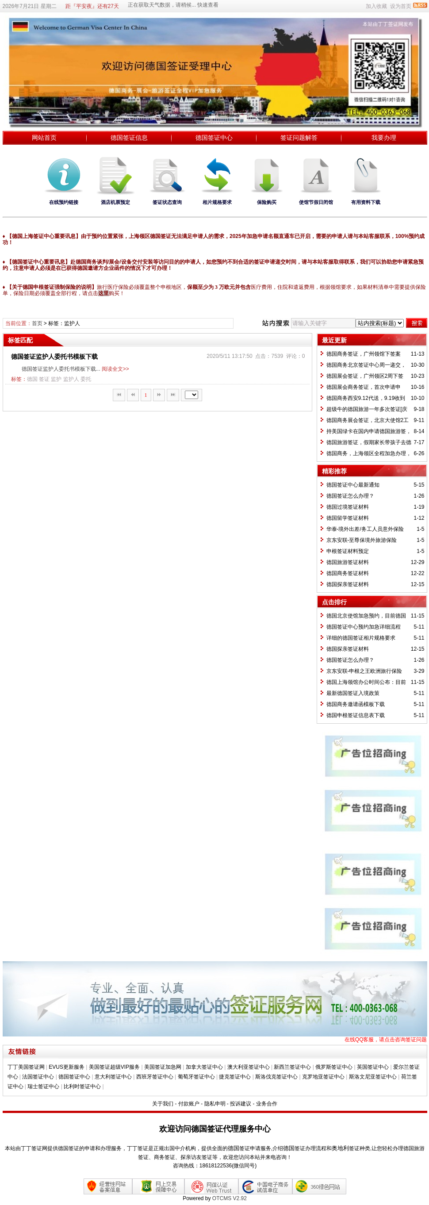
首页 (37, 323)
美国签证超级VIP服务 (114, 1067)
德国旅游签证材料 (347, 562)
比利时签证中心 (82, 1086)
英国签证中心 (373, 1067)
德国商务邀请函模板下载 (355, 704)
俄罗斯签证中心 (333, 1067)
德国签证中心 (214, 137)
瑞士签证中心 (43, 1086)
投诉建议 (240, 1104)
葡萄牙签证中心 (196, 1077)
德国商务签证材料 (347, 573)
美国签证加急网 (162, 1067)
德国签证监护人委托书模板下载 (54, 356)
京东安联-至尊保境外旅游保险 (361, 540)
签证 (44, 379)
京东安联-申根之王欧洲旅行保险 (364, 671)
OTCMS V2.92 (229, 1198)
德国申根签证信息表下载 (355, 715)
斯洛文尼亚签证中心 (373, 1077)
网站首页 (44, 137)
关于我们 (162, 1104)
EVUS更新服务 (66, 1067)
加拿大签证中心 (204, 1067)
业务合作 (266, 1104)
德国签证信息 (129, 137)
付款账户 (188, 1104)
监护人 (71, 379)
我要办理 (384, 137)
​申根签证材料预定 (347, 551)
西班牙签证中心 (154, 1077)
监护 (56, 379)
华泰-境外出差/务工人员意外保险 (365, 529)
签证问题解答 (299, 137)
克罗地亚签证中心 (323, 1077)
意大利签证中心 (113, 1077)
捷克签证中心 (235, 1077)
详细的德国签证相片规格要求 (360, 638)
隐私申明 (215, 1104)
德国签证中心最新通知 (352, 485)
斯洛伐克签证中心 (276, 1077)
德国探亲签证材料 (347, 584)
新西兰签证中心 (292, 1067)
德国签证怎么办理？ (350, 496)
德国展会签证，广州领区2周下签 (365, 376)
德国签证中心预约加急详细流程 (363, 627)
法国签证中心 (38, 1077)
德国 (32, 379)
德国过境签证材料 (347, 507)
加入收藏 (376, 6)
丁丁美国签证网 (26, 1067)
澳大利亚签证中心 (248, 1067)
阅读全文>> (115, 369)
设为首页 (400, 6)
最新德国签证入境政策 (352, 693)
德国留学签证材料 (347, 518)
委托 (85, 379)
